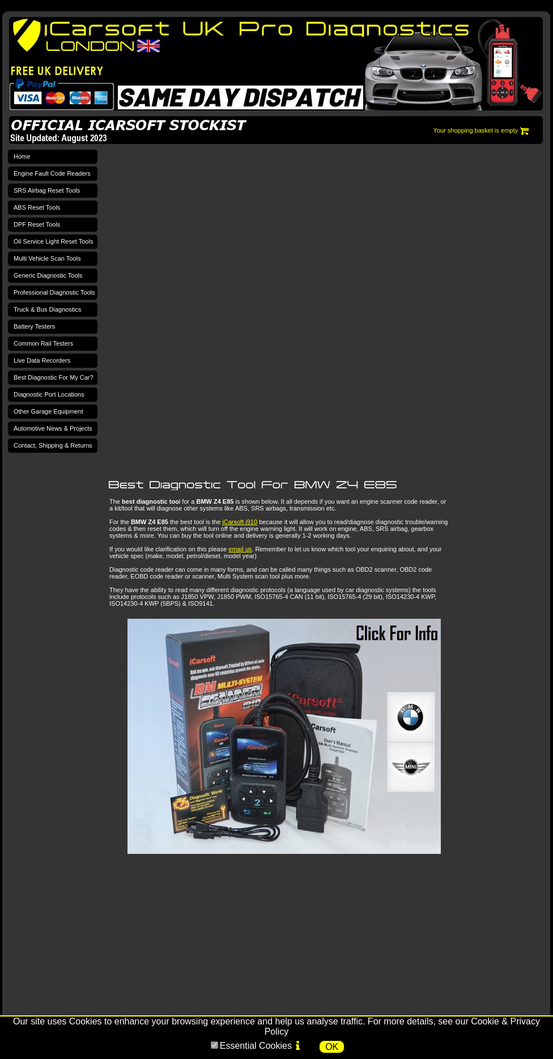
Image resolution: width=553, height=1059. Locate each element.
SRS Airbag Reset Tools (47, 190)
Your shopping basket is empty (475, 130)
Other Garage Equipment (48, 411)
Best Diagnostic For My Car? (53, 377)
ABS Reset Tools (37, 207)
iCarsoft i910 (239, 521)
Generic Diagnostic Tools (48, 275)
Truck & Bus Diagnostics (47, 309)
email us (240, 549)
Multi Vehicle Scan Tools (47, 258)
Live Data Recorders (42, 360)
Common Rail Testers (43, 343)
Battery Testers (34, 326)
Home (22, 156)
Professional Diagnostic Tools (54, 292)
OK (331, 1047)
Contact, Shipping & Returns (53, 445)
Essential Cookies (256, 1046)
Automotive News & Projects (53, 428)
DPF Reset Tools (37, 224)
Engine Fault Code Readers (52, 173)
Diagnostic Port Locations (49, 394)
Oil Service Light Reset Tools (53, 241)
